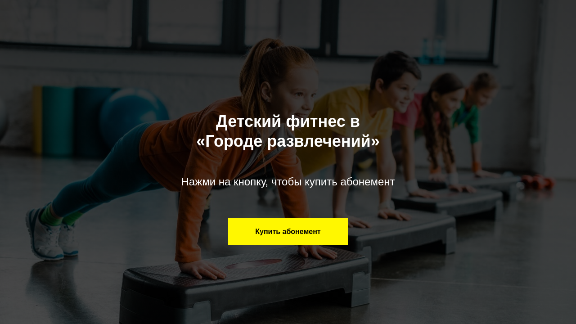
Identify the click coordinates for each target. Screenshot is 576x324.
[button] (287, 231)
